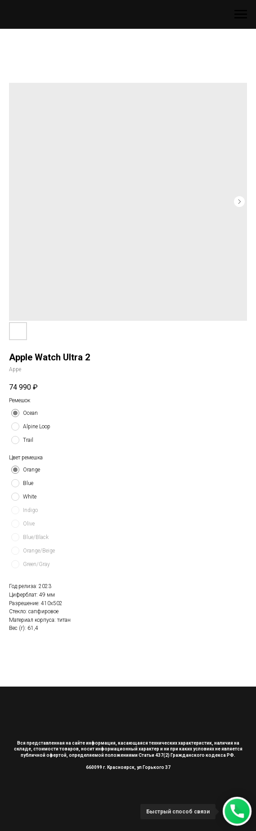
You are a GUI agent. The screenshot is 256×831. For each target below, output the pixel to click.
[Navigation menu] (240, 14)
